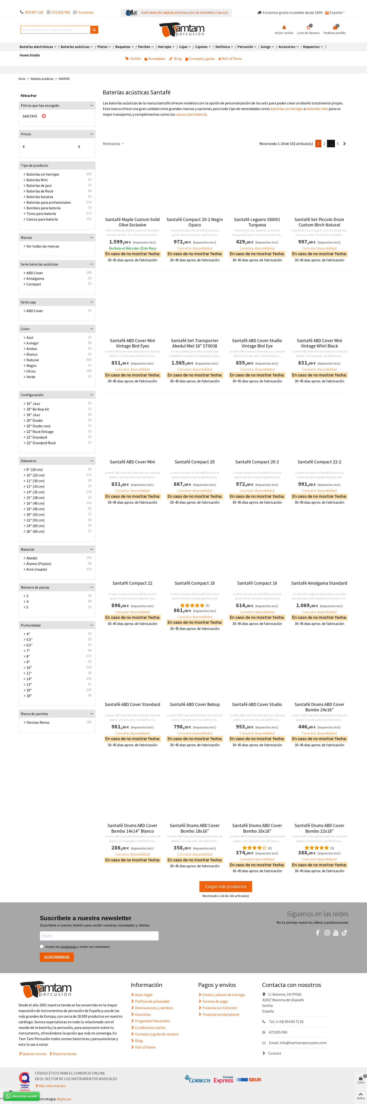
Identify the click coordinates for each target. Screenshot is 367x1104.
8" (28, 656)
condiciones (68, 947)
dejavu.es (64, 1099)
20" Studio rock (38, 426)
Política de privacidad (150, 1001)
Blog (175, 58)
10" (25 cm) (35, 475)
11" (29, 673)
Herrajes (164, 46)
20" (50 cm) (35, 514)
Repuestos (311, 46)
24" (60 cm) (35, 525)
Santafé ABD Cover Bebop (195, 704)
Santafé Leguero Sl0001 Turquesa (257, 222)
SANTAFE (30, 116)
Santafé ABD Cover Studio (257, 704)
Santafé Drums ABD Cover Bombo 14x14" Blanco (132, 828)
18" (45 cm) (35, 508)
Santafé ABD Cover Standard (132, 704)
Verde (30, 376)
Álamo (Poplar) (38, 563)
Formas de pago (213, 1001)
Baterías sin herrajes (42, 174)
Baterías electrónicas (36, 46)
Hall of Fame (230, 58)
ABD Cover (34, 272)
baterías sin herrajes (286, 108)
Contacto (86, 12)
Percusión (245, 46)
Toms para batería (41, 213)
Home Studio (30, 55)
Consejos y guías (200, 58)
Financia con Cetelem (217, 1008)
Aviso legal (141, 994)
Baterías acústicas (75, 46)
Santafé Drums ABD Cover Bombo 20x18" (257, 828)
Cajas (183, 46)
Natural (32, 360)
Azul (29, 337)
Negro (31, 365)
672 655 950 (61, 12)
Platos (102, 46)
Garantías (141, 1014)
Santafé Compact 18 (195, 583)
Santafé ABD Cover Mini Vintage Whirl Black (319, 343)
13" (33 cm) (35, 486)
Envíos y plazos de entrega (221, 994)
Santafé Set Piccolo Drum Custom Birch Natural (319, 222)
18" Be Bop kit (37, 409)
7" (28, 650)
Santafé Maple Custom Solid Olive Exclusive (132, 222)
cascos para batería (191, 114)
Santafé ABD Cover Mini (132, 462)
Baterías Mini (37, 179)
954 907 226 (34, 12)
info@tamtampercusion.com (303, 1042)
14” (29, 678)
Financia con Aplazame (218, 1014)
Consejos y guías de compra (155, 1034)
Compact (33, 284)
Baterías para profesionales (48, 202)
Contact (271, 1053)
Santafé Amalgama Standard (319, 583)
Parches (144, 46)
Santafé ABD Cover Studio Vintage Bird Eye (257, 343)
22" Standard (36, 437)
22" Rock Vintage (40, 431)
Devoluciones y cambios (152, 1008)
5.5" (29, 639)
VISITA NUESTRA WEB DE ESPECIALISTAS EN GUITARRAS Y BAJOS (184, 13)
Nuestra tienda (65, 1053)
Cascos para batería (42, 219)
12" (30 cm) (35, 480)
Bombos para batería (43, 208)
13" (29, 684)
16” (29, 690)
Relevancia (114, 143)
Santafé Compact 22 (132, 583)
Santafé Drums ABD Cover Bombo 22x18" (319, 828)
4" (28, 633)
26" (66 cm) (35, 531)
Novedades (154, 58)
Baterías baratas (39, 196)
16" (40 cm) (35, 503)
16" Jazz (33, 403)
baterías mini (317, 108)
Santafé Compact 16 (257, 583)
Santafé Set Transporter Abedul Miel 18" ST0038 (194, 343)
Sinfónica (222, 46)
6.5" (29, 645)
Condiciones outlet (148, 1027)
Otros (31, 371)
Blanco (32, 354)
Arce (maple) (36, 569)
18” (29, 695)
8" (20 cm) (34, 469)
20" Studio (34, 420)
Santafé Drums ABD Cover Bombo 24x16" (319, 707)
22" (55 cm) (35, 520)
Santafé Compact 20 (195, 462)
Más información (52, 1085)
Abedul (31, 558)
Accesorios (287, 46)
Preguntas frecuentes (150, 1021)
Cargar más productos (225, 886)
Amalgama (35, 278)
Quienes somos (34, 1053)
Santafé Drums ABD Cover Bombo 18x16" (195, 828)
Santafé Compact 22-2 (319, 462)
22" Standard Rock (41, 442)
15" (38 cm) (35, 497)
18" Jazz (33, 414)
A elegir (32, 343)
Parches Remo (37, 722)
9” (28, 662)
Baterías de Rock (39, 191)
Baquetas (122, 46)
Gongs (266, 46)
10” (29, 667)
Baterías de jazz (39, 185)
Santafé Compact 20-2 (257, 462)
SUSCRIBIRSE (57, 957)
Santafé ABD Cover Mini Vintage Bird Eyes (132, 343)
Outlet (133, 58)
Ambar (31, 348)
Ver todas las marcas (42, 246)
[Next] (345, 143)
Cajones (201, 46)
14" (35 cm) (35, 492)
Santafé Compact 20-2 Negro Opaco (195, 222)
